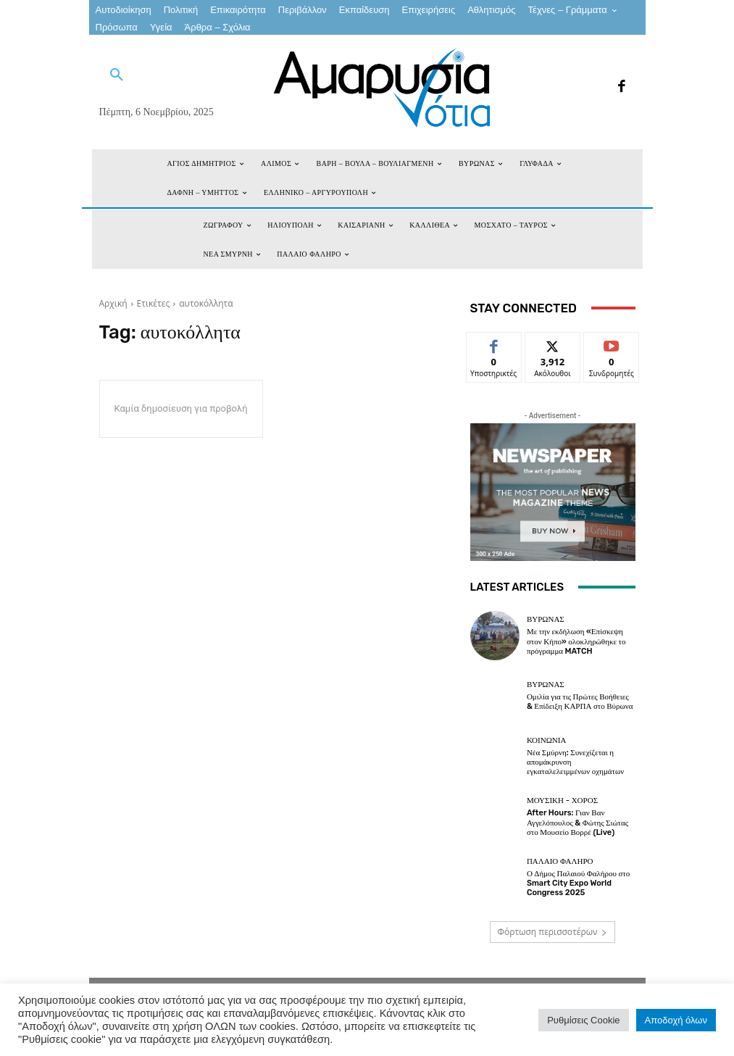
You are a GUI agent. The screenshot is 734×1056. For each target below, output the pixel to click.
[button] (116, 75)
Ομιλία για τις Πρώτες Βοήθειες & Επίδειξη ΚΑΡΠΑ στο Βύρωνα (580, 701)
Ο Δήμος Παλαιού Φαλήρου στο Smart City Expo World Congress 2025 (578, 883)
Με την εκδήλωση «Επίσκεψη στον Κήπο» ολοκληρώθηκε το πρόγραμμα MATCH (576, 641)
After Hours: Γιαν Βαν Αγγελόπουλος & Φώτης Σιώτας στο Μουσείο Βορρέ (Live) (577, 822)
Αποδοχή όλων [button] (676, 1020)
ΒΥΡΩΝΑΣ (545, 619)
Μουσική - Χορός (562, 801)
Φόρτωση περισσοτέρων (553, 932)
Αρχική (113, 303)
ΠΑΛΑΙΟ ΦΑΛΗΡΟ (560, 861)
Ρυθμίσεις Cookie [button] (583, 1020)
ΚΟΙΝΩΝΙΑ (546, 740)
